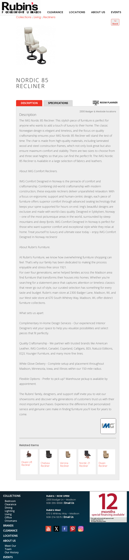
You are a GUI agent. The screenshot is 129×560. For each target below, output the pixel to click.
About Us (98, 12)
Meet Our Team (10, 547)
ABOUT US (9, 540)
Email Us (69, 503)
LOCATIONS (10, 535)
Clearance (55, 12)
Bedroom (10, 501)
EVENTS (8, 557)
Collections (14, 12)
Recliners (49, 17)
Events (116, 12)
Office (8, 517)
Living (37, 17)
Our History (12, 552)
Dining (8, 507)
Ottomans (11, 520)
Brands (35, 12)
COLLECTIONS (11, 496)
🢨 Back (115, 22)
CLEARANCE (10, 530)
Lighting (10, 511)
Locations (77, 12)
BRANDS (8, 525)
